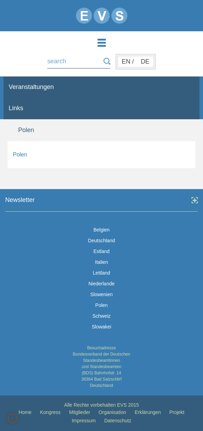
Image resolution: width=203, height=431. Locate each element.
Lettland (101, 273)
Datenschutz (117, 420)
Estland (101, 251)
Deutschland (101, 240)
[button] (12, 418)
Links (16, 108)
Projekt (177, 412)
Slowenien (101, 294)
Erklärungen (148, 412)
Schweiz (101, 316)
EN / (128, 61)
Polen (20, 154)
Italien (101, 262)
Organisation (112, 412)
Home (25, 412)
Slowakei (101, 327)
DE (145, 61)
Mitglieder (79, 412)
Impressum (84, 420)
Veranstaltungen (31, 86)
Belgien (101, 230)
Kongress (50, 412)
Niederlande (101, 283)
